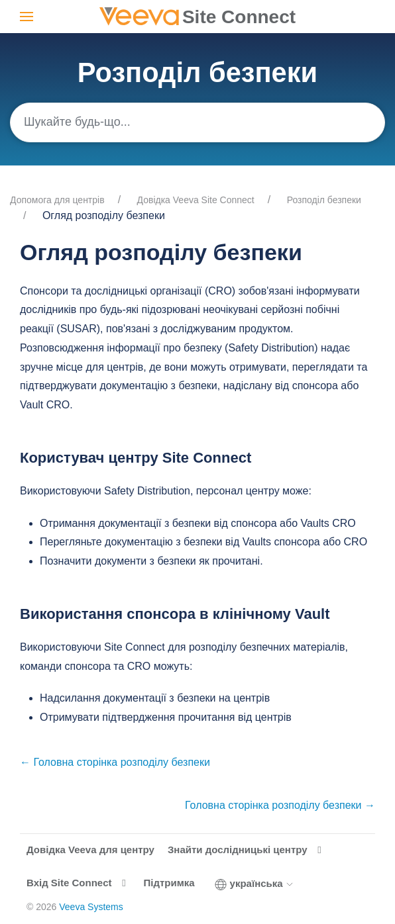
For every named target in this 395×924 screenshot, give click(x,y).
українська (254, 884)
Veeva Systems (91, 906)
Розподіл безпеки (324, 200)
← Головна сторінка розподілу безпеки (115, 762)
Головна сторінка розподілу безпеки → (280, 805)
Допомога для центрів (57, 200)
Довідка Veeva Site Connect (195, 200)
